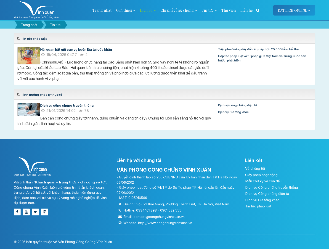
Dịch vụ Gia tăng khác (233, 112)
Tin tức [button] (209, 10)
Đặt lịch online (294, 10)
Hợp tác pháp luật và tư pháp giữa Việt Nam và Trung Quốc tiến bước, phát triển (262, 58)
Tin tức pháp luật (258, 206)
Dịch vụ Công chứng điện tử (267, 193)
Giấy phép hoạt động (261, 175)
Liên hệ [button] (246, 10)
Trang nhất (101, 10)
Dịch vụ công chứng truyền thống (67, 105)
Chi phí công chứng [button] (178, 10)
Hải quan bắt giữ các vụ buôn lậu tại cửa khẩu (76, 49)
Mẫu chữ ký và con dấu (263, 181)
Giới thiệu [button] (125, 10)
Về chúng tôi (255, 168)
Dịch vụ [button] (148, 10)
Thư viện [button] (228, 10)
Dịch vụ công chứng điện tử (237, 105)
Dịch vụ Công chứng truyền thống (271, 187)
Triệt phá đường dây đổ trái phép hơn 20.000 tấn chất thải (258, 49)
